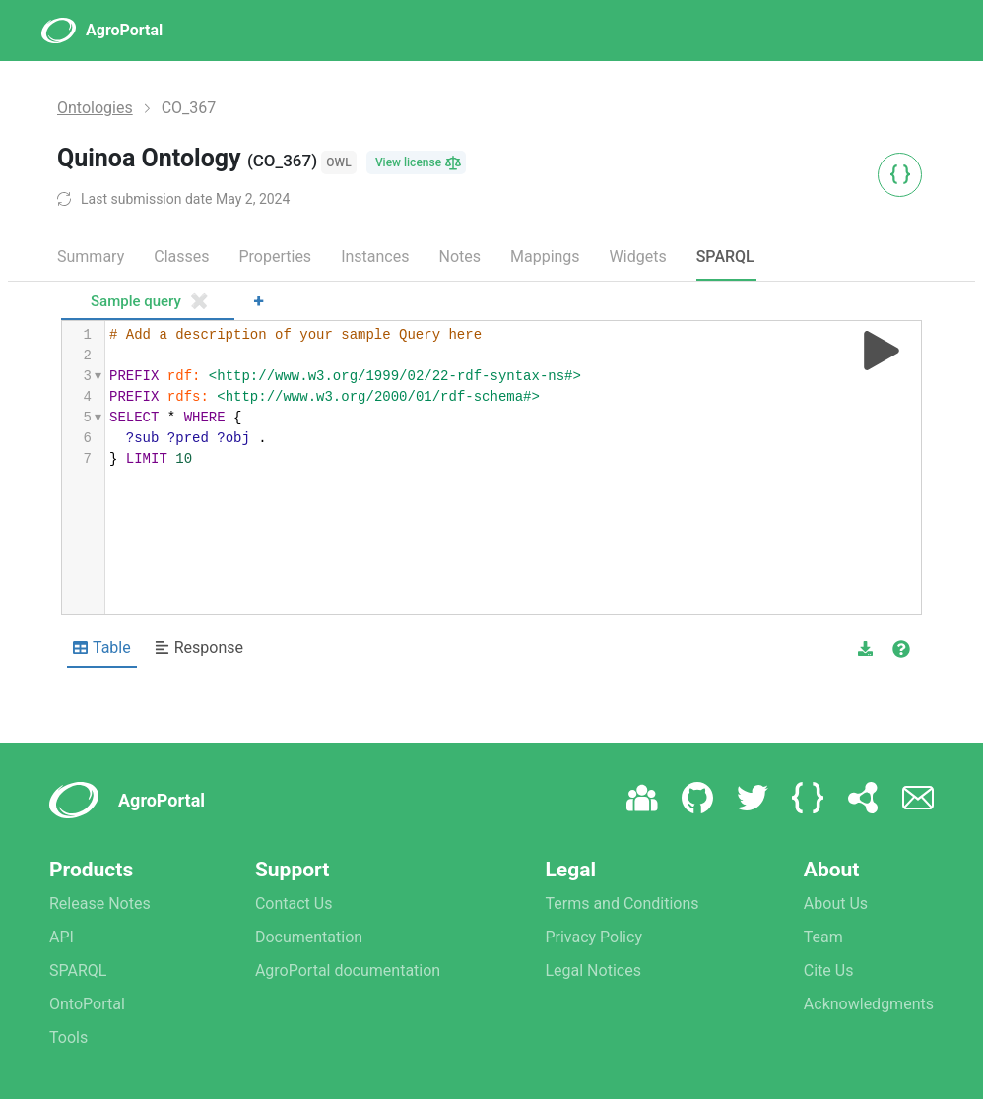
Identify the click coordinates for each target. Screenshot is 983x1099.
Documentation (308, 937)
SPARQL (725, 256)
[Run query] (881, 350)
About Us (836, 903)
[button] (865, 649)
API (61, 937)
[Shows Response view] (199, 649)
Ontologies (95, 107)
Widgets (638, 256)
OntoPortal (87, 1004)
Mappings (545, 256)
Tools (68, 1037)
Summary (90, 256)
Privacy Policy (593, 937)
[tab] (147, 303)
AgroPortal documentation (347, 970)
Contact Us (294, 903)
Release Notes (100, 903)
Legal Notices (592, 970)
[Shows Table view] (102, 649)
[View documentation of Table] (901, 649)
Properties (274, 256)
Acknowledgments (869, 1004)
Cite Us (829, 970)
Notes (459, 256)
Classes (181, 256)
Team (823, 937)
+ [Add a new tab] (259, 301)
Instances (375, 256)
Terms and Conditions (621, 903)
